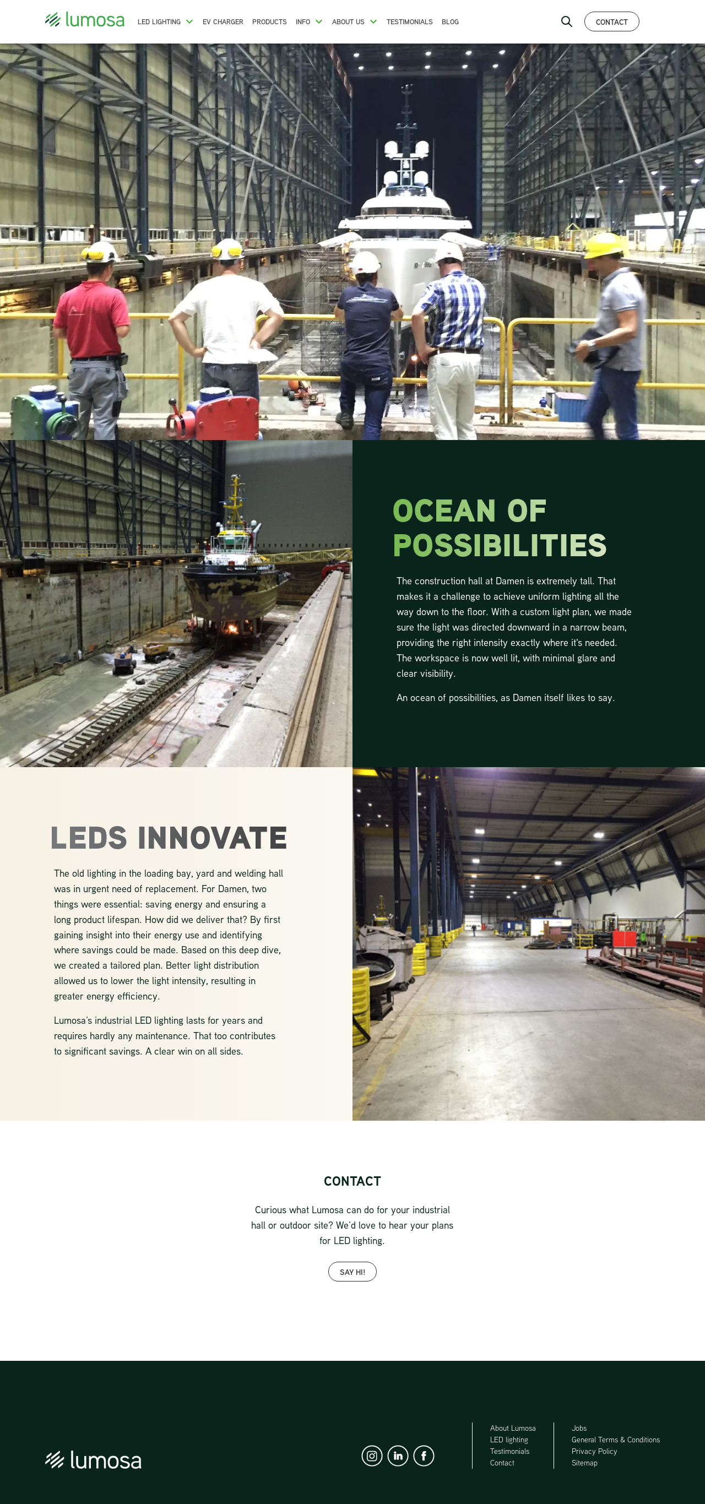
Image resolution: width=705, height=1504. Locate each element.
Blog (450, 21)
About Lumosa (513, 1428)
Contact (612, 22)
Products (269, 21)
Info (303, 21)
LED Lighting (159, 21)
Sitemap (585, 1463)
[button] (189, 21)
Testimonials (410, 21)
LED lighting (509, 1440)
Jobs (579, 1428)
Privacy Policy (594, 1451)
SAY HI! (352, 1272)
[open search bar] (566, 21)
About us (348, 21)
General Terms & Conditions (616, 1440)
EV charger (223, 21)
